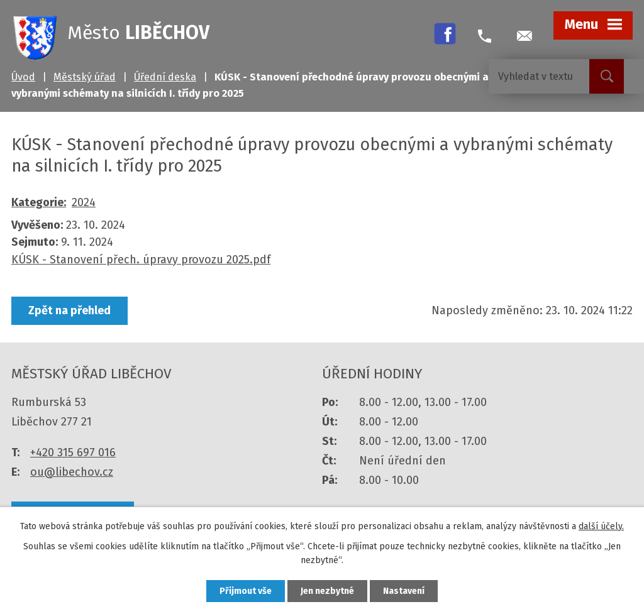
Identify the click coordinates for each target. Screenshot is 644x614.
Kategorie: (38, 202)
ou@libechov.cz (71, 472)
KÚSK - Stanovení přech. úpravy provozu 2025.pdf (140, 259)
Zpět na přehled (69, 310)
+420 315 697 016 (73, 452)
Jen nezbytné (327, 591)
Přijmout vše (245, 591)
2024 (84, 202)
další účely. (601, 526)
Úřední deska (165, 77)
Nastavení (404, 591)
